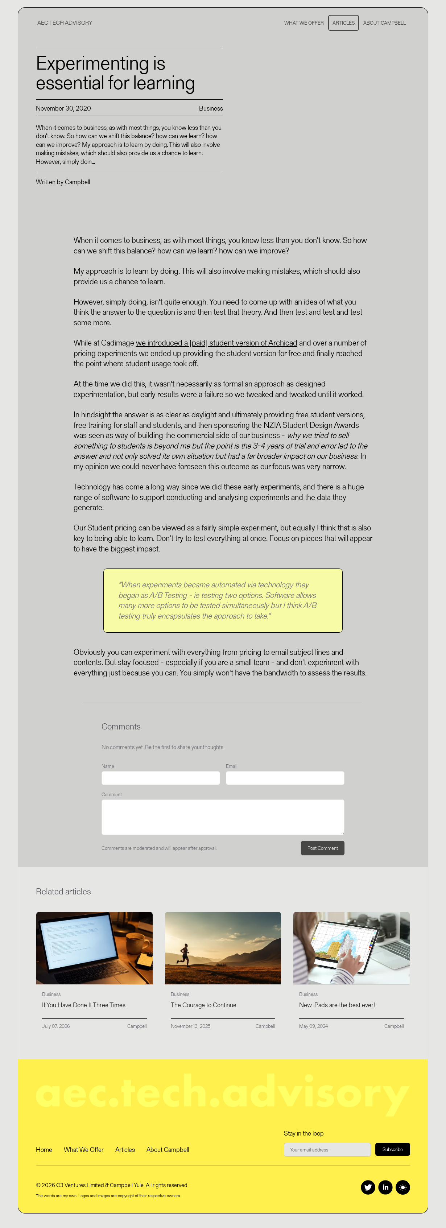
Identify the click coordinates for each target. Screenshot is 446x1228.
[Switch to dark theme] (403, 1187)
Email (232, 766)
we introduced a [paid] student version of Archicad (216, 342)
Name (108, 766)
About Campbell (384, 22)
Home (44, 1149)
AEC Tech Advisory (64, 22)
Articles (344, 22)
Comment (112, 794)
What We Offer (304, 22)
